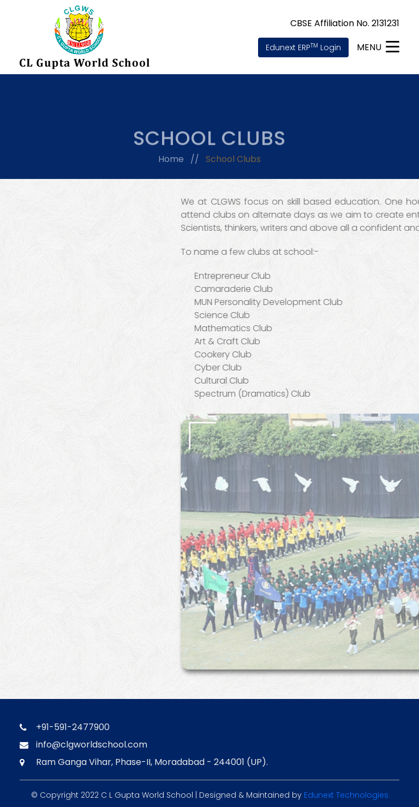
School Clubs (233, 160)
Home (171, 160)
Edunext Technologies (346, 795)
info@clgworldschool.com (91, 744)
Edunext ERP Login (303, 47)
